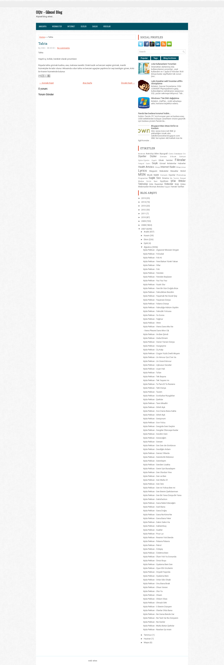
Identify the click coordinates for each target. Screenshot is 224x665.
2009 (143, 221)
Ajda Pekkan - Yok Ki (152, 257)
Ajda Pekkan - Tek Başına (154, 376)
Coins (171, 154)
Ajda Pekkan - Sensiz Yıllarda (156, 453)
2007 (143, 229)
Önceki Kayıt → (128, 83)
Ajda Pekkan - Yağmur (153, 319)
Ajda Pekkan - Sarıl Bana (154, 507)
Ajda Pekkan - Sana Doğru (155, 510)
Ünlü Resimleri (156, 184)
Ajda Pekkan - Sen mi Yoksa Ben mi (159, 487)
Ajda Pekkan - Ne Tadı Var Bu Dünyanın (160, 618)
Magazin (153, 171)
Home (42, 37)
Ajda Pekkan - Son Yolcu (154, 422)
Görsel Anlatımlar (168, 163)
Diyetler (142, 156)
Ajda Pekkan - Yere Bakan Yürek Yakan (160, 261)
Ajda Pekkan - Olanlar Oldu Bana (157, 610)
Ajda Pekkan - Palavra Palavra (156, 541)
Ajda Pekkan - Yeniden (153, 273)
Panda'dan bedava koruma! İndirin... (154, 113)
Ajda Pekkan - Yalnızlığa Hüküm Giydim (161, 307)
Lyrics (142, 170)
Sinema (165, 178)
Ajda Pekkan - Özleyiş (153, 549)
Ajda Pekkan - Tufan (152, 372)
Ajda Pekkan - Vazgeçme (154, 346)
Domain (163, 156)
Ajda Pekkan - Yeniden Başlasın (157, 277)
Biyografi (164, 153)
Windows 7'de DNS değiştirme (165, 98)
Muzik (150, 175)
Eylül (146, 243)
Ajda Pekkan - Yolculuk (153, 254)
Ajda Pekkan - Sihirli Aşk (154, 407)
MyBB (156, 175)
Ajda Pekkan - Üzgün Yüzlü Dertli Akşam (161, 353)
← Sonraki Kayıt (46, 83)
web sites (92, 660)
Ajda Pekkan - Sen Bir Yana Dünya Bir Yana (162, 495)
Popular (144, 58)
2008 (143, 225)
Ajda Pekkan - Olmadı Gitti (155, 602)
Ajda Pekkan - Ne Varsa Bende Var (158, 614)
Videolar (107, 26)
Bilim (156, 153)
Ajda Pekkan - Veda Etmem (155, 338)
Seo (158, 178)
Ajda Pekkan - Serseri (153, 441)
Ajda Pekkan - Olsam (152, 595)
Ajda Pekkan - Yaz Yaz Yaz (155, 280)
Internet (71, 26)
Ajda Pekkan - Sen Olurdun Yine (157, 472)
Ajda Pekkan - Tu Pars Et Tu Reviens (159, 384)
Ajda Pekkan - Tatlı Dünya (154, 388)
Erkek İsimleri (166, 160)
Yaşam (167, 187)
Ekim (146, 239)
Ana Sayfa (87, 83)
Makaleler (164, 171)
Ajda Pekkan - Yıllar (151, 265)
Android (141, 154)
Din (184, 154)
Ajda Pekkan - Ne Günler (154, 622)
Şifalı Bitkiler (178, 181)
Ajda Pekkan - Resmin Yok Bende (158, 537)
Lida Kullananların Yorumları (163, 64)
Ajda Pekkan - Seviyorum (154, 418)
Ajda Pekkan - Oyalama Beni (156, 576)
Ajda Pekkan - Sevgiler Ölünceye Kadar (160, 430)
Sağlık (152, 178)
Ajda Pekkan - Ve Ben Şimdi (155, 334)
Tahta (42, 43)
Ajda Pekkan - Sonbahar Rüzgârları (159, 395)
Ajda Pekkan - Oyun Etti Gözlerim (158, 568)
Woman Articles (156, 186)
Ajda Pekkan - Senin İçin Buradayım (159, 468)
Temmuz (148, 635)
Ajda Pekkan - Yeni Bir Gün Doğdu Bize (160, 288)
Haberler (182, 163)
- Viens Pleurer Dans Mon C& (156, 330)
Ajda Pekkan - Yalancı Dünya (156, 303)
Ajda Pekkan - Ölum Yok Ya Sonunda (159, 556)
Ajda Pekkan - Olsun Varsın (155, 587)
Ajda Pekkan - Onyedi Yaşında (156, 572)
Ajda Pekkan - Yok (151, 269)
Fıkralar (180, 160)
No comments (63, 48)
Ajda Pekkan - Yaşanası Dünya (157, 300)
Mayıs (147, 642)
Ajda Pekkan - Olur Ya (153, 591)
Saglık (95, 26)
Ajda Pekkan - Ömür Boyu (154, 560)
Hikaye (157, 167)
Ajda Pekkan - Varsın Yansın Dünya (159, 342)
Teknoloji (143, 184)
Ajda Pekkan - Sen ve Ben (154, 476)
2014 (143, 202)
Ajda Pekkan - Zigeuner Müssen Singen (161, 250)
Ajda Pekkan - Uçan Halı (154, 369)
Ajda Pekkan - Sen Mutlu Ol (155, 480)
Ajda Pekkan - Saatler (153, 530)
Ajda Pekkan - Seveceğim (154, 438)
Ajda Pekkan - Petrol (152, 545)
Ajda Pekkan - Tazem (152, 392)
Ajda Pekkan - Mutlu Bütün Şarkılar (158, 626)
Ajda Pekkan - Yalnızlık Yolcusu (157, 311)
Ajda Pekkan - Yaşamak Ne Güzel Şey (160, 296)
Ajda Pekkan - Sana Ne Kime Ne (157, 514)
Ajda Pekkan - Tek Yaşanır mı (156, 380)
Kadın (173, 167)
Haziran (147, 638)
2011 (143, 213)
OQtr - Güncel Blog (49, 12)
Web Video (180, 184)
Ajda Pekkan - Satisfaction (155, 499)
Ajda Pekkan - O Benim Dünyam (157, 606)
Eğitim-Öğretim (143, 160)
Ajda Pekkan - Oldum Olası (155, 599)
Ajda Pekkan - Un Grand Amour (157, 361)
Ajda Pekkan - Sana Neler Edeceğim (159, 503)
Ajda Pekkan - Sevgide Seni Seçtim (159, 426)
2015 (143, 198)
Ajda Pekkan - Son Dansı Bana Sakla (159, 411)
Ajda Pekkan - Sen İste (153, 484)
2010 (143, 217)
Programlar (143, 178)
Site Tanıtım (174, 178)
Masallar (174, 171)
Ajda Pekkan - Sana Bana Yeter (157, 518)
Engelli (154, 160)
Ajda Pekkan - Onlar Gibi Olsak (157, 580)
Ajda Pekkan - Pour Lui (153, 534)
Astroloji (150, 153)
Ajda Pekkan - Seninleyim (154, 461)
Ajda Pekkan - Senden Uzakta (156, 464)
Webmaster (57, 26)
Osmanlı (163, 175)
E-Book (173, 156)
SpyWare (164, 181)
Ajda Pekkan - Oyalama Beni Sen (158, 564)
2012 (143, 210)
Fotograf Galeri (144, 164)
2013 (143, 206)
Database (178, 154)
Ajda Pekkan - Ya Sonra (153, 315)
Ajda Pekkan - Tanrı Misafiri (155, 403)
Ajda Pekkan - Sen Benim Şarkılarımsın (160, 491)
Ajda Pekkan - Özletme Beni (155, 553)
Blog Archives (169, 58)
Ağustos (148, 247)
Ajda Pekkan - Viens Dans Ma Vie (158, 326)
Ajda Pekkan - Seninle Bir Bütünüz (158, 457)
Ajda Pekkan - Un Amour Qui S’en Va (159, 357)
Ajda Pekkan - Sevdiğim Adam (157, 449)
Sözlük (148, 181)
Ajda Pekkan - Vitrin (152, 323)
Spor (155, 181)
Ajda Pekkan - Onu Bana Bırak (156, 583)
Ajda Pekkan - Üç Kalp (153, 349)
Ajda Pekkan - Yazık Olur (154, 284)
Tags (156, 58)
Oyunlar (172, 175)
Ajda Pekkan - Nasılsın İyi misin (157, 629)
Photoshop (181, 175)
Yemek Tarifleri (177, 186)
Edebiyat (182, 157)
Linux (183, 167)
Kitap (178, 167)
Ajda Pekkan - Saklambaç (154, 526)
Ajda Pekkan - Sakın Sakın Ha (156, 522)
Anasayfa (42, 26)
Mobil (183, 171)
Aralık (147, 232)
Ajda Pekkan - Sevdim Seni (155, 434)
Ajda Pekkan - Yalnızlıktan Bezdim (158, 292)
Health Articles (146, 167)
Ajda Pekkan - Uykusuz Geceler (157, 365)
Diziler (83, 26)
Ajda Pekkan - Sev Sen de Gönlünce (159, 445)
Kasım (147, 235)
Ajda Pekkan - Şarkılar (153, 399)
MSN (142, 174)
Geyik (155, 163)
